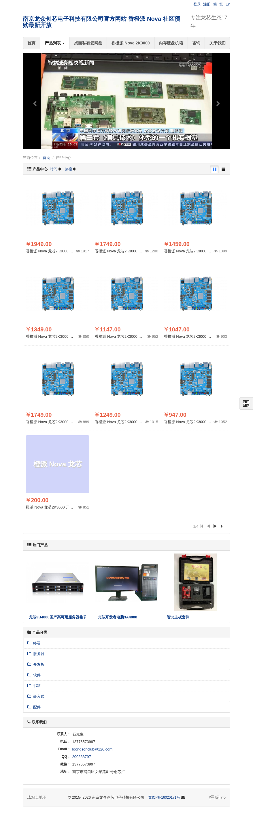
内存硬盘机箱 (171, 43)
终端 (34, 643)
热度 (68, 169)
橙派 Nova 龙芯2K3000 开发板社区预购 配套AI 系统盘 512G (76, 507)
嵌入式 (35, 696)
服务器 (35, 654)
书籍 (34, 686)
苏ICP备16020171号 (164, 798)
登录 (197, 4)
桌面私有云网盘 (88, 43)
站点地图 (36, 797)
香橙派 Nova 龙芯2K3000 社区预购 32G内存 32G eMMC (73, 422)
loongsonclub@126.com (92, 749)
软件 (34, 675)
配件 (34, 707)
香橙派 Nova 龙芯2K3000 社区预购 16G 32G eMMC (138, 422)
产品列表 (55, 43)
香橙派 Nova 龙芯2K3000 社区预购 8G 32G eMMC (206, 422)
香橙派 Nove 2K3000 (130, 43)
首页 (31, 43)
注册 (207, 4)
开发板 (35, 664)
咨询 (196, 43)
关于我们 (217, 43)
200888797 (81, 757)
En (228, 4)
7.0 (217, 797)
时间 (53, 169)
